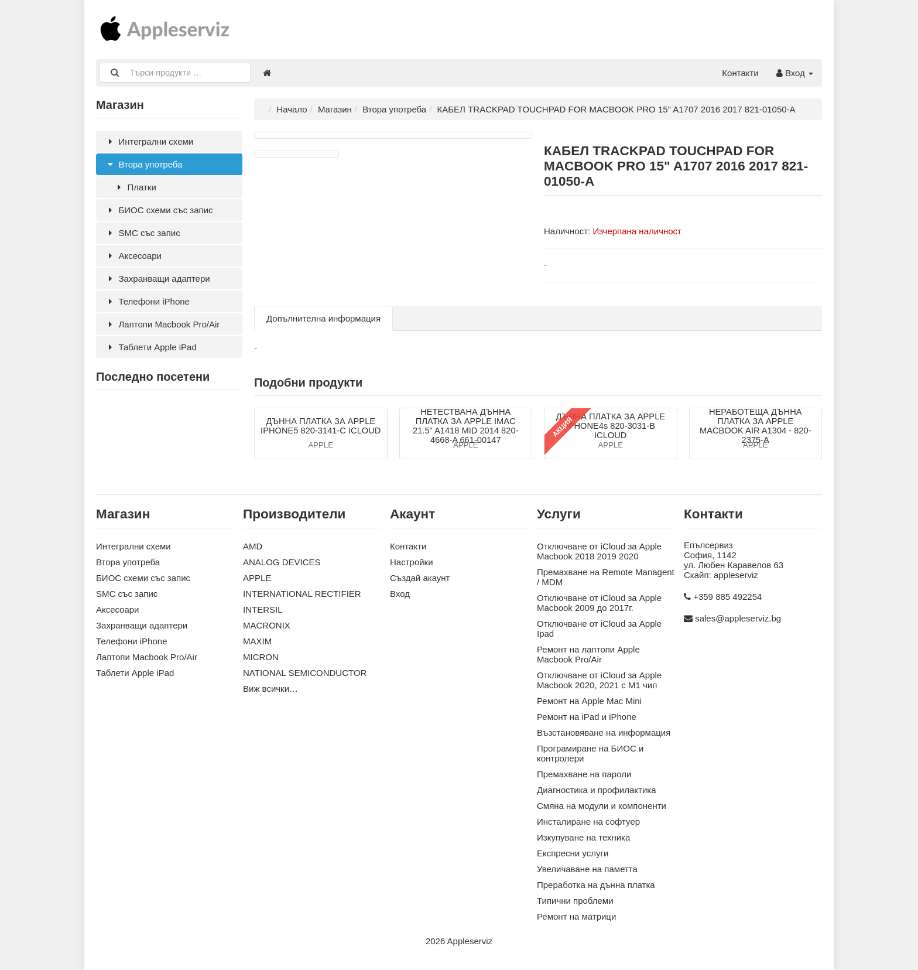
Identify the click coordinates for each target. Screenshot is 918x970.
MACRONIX (266, 626)
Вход (794, 73)
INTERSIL (263, 610)
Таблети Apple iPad (151, 347)
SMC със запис (142, 233)
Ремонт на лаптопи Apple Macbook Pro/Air (588, 655)
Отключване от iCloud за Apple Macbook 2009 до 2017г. (599, 603)
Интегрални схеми (149, 141)
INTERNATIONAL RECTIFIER (302, 594)
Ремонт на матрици (576, 917)
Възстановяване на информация (603, 733)
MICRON (261, 657)
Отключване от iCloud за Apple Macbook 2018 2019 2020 (599, 552)
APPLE (257, 578)
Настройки (411, 563)
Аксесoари (133, 256)
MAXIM (257, 642)
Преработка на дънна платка (596, 885)
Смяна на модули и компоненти (601, 806)
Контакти (740, 73)
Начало (291, 109)
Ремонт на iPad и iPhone (586, 717)
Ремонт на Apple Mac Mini (589, 701)
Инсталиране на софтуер (588, 822)
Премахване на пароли (584, 775)
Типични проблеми (575, 901)
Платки (135, 187)
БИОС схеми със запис (159, 210)
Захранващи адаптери (157, 279)
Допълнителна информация (323, 318)
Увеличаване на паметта (587, 870)
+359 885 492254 (727, 597)
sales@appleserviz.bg (738, 619)
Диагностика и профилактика (596, 790)
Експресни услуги (572, 854)
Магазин (335, 109)
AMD (252, 547)
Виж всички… (270, 689)
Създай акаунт (420, 578)
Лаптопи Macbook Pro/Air (162, 324)
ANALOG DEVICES (282, 563)
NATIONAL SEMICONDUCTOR (304, 673)
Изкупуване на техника (583, 838)
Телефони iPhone (147, 301)
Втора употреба (143, 164)
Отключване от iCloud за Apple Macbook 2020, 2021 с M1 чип (599, 681)
